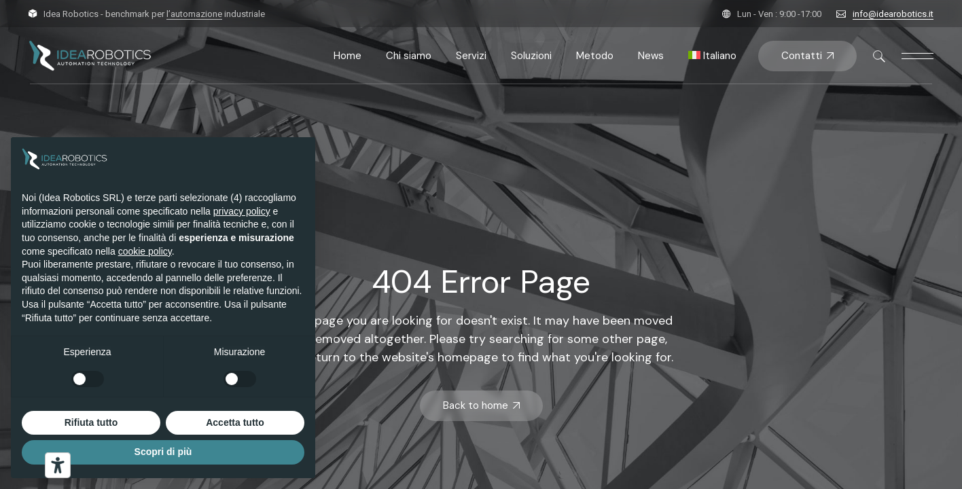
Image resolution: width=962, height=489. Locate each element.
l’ (194, 13)
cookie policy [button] (145, 251)
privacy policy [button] (241, 211)
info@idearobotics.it (893, 13)
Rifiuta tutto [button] (91, 422)
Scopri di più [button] (163, 451)
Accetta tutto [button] (235, 422)
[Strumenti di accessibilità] (58, 465)
